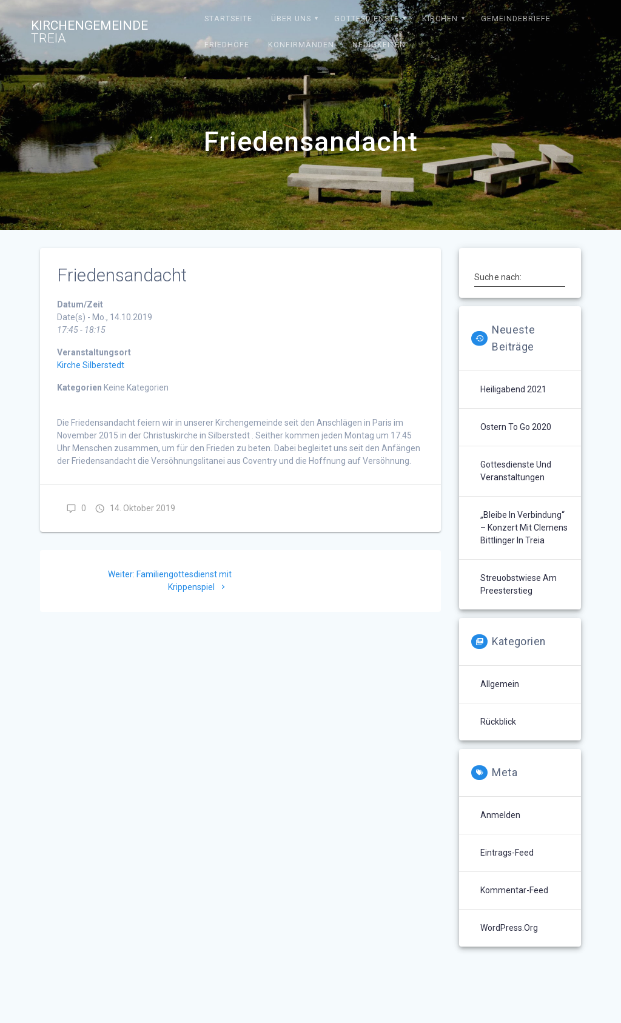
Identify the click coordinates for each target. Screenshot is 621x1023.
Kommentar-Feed (514, 890)
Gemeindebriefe (516, 18)
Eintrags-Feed (507, 852)
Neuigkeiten (379, 44)
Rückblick (498, 721)
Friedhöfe (226, 44)
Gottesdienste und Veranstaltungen (515, 471)
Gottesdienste (366, 18)
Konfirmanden (301, 44)
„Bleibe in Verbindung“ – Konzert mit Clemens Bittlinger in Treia (524, 527)
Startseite (228, 18)
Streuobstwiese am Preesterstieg (518, 584)
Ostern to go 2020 (515, 427)
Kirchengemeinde (89, 32)
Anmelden (500, 815)
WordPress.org (509, 928)
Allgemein (499, 684)
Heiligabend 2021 (513, 389)
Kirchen (440, 18)
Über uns (291, 18)
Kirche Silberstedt (90, 365)
